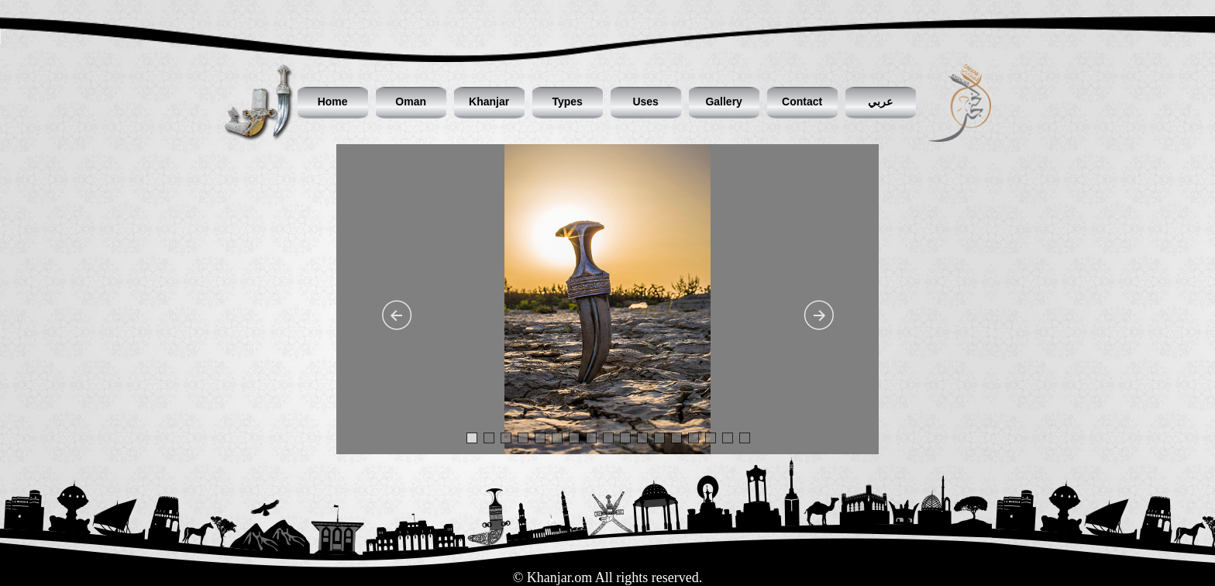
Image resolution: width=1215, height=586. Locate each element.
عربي (880, 101)
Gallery (723, 101)
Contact (802, 101)
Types (567, 101)
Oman (410, 101)
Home (333, 101)
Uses (645, 101)
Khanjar (489, 101)
